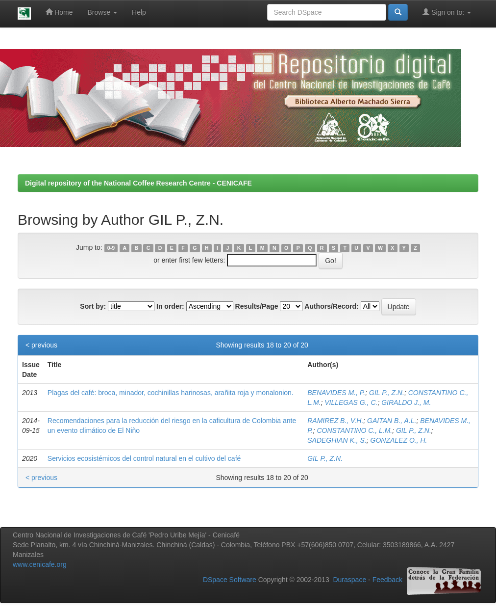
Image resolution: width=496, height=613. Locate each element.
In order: (170, 306)
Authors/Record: (331, 306)
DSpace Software (229, 580)
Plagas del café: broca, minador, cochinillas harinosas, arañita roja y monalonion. (171, 393)
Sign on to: (446, 12)
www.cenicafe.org (40, 564)
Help (139, 12)
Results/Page (256, 306)
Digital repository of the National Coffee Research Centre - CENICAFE (138, 183)
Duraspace (349, 580)
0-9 (111, 248)
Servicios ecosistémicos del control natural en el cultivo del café (144, 458)
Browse (103, 12)
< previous (41, 345)
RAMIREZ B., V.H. (335, 421)
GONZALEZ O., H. (399, 440)
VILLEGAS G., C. (350, 402)
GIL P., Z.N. (386, 393)
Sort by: (93, 306)
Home (59, 12)
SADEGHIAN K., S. (337, 440)
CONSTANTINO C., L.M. (354, 430)
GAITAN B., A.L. (391, 421)
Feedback (387, 580)
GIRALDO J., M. (406, 402)
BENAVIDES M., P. (336, 393)
